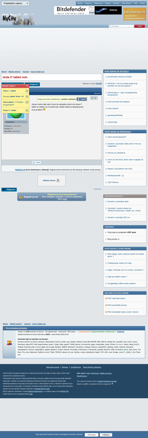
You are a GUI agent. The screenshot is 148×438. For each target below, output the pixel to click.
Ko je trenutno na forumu (16, 368)
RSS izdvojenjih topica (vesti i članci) (123, 231)
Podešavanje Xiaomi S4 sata (120, 182)
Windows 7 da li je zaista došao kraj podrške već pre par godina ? (122, 254)
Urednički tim (76, 407)
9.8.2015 (99, 83)
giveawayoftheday (115, 285)
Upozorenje (112, 291)
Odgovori (34, 84)
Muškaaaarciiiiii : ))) (116, 345)
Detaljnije (120, 371)
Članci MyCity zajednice (92, 407)
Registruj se (98, 3)
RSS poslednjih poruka (117, 224)
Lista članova (126, 3)
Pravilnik (116, 3)
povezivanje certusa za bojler (120, 246)
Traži (135, 3)
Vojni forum (95, 413)
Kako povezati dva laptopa (119, 271)
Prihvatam (92, 435)
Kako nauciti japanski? (117, 306)
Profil (38, 162)
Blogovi (108, 3)
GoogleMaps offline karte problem (122, 203)
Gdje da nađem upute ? (117, 196)
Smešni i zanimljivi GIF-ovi (119, 137)
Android (26, 72)
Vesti (88, 413)
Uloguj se (88, 3)
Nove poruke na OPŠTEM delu (118, 301)
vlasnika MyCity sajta (42, 428)
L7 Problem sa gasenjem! (13, 103)
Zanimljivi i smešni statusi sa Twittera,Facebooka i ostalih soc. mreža (124, 128)
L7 (9, 91)
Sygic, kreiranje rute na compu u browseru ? (126, 189)
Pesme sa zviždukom (116, 322)
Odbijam (106, 435)
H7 (9, 110)
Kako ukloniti (113, 278)
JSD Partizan (113, 352)
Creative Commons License (107, 421)
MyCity (79, 3)
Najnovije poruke (52, 407)
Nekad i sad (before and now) (120, 338)
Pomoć (142, 3)
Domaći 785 (13, 96)
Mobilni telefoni (14, 72)
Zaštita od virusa (105, 413)
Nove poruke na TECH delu (117, 241)
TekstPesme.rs (82, 416)
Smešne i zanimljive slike (118, 121)
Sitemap (65, 407)
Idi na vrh (98, 189)
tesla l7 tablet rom (37, 72)
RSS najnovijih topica (116, 217)
